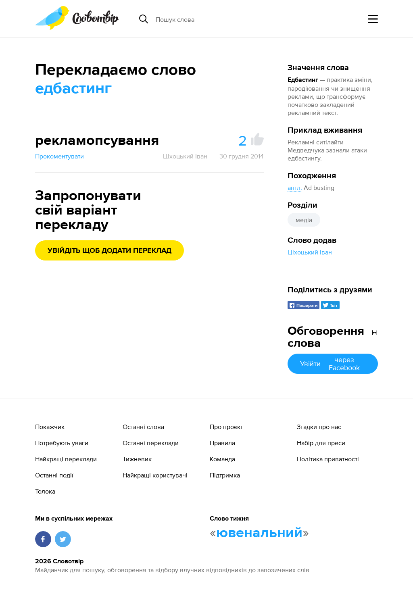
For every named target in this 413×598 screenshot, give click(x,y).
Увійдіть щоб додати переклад (109, 250)
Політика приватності (328, 459)
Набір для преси (321, 442)
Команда (222, 459)
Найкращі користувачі (155, 475)
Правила (222, 442)
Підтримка (225, 475)
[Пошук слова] (218, 19)
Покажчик (50, 426)
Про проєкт (226, 426)
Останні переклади (151, 442)
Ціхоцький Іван (310, 252)
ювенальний (259, 533)
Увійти (332, 363)
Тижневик (137, 459)
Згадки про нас (319, 426)
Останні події (54, 475)
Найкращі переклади (66, 459)
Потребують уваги (61, 442)
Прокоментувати (59, 156)
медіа (304, 219)
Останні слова (143, 426)
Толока (45, 491)
